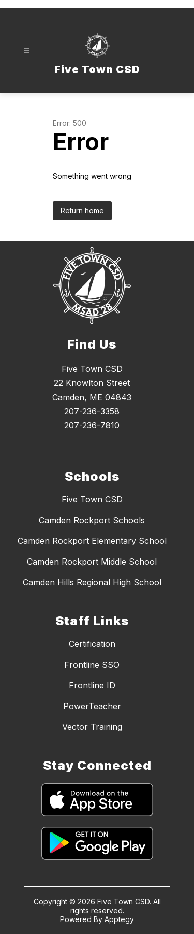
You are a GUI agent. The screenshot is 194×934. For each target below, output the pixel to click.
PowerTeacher (92, 706)
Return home (82, 210)
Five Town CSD (92, 499)
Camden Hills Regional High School (92, 582)
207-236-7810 (92, 425)
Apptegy (119, 919)
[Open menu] (27, 51)
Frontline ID (92, 685)
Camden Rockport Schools (92, 520)
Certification (92, 644)
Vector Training (92, 727)
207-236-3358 (92, 411)
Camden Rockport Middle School (92, 561)
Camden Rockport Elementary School (92, 541)
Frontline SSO (92, 664)
